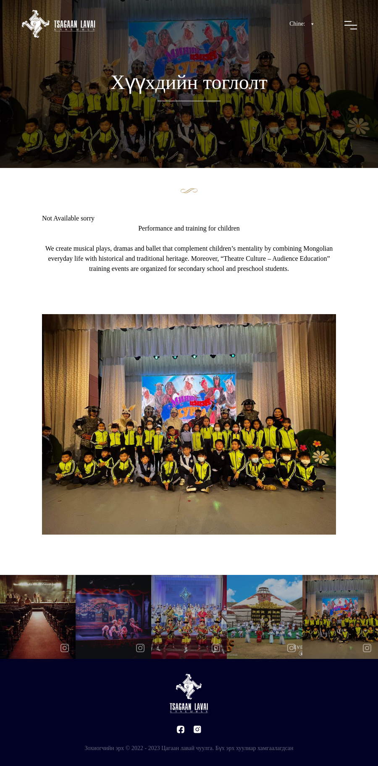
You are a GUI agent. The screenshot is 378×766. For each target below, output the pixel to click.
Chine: (302, 24)
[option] (38, 617)
